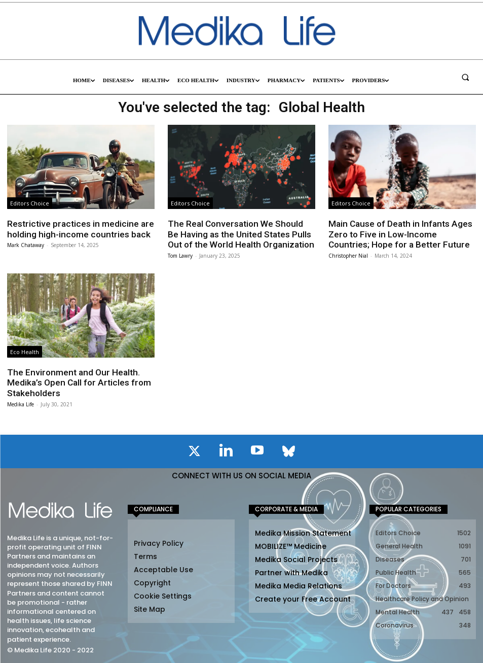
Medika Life (20, 403)
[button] (465, 77)
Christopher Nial (348, 255)
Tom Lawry (180, 255)
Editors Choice (29, 203)
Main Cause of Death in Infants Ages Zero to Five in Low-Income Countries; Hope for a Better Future (401, 234)
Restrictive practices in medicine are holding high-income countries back (78, 229)
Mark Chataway (25, 245)
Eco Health (24, 351)
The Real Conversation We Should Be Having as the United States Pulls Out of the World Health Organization (240, 234)
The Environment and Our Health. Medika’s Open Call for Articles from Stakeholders (77, 382)
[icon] (194, 452)
